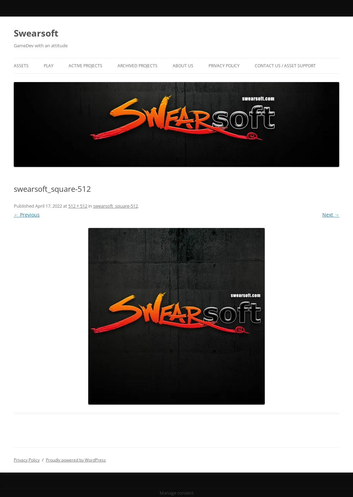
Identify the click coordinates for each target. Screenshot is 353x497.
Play (48, 66)
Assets (21, 66)
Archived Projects (138, 66)
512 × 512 (77, 206)
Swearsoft (36, 33)
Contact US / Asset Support (285, 66)
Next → (330, 214)
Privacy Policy (224, 66)
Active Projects (85, 66)
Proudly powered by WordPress (76, 460)
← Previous (27, 214)
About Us (183, 66)
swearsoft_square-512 (115, 206)
